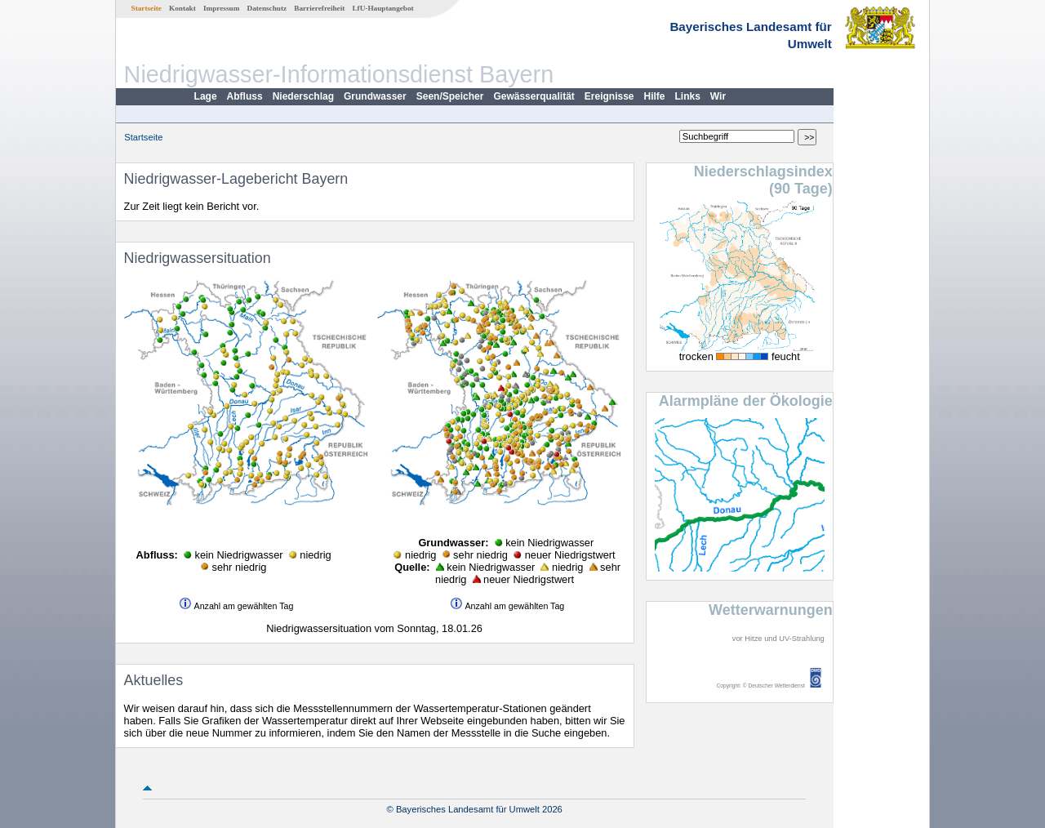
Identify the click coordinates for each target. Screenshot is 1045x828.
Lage (205, 96)
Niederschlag (303, 96)
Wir (718, 96)
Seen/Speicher (450, 96)
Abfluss (245, 96)
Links (687, 96)
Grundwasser (375, 96)
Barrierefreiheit (319, 8)
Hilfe (654, 96)
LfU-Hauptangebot (382, 8)
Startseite (146, 8)
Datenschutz (267, 8)
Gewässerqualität (533, 96)
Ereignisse (609, 96)
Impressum (221, 8)
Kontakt (182, 8)
